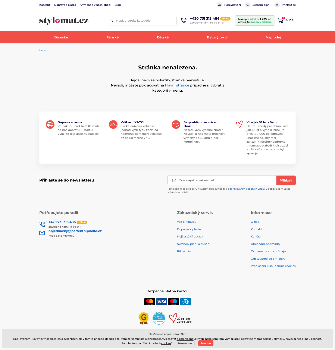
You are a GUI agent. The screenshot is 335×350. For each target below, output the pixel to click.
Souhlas (206, 343)
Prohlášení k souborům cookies (273, 266)
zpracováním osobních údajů (247, 188)
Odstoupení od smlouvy (268, 258)
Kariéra (256, 236)
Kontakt (44, 4)
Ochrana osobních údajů (268, 251)
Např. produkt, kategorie (133, 20)
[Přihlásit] (286, 180)
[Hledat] (111, 20)
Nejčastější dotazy (190, 236)
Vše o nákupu (187, 221)
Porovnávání (229, 4)
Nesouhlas (185, 343)
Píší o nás (184, 251)
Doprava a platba (65, 4)
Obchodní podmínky (265, 244)
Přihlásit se (285, 4)
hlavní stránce (177, 85)
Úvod (42, 50)
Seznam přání (257, 4)
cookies (166, 343)
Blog (118, 4)
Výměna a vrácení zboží (95, 4)
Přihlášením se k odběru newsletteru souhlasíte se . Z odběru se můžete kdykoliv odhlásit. (229, 190)
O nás (255, 221)
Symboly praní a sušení (193, 244)
